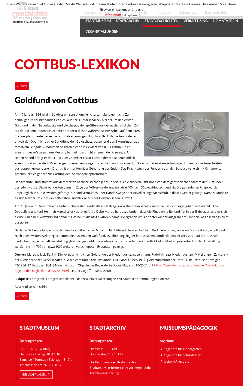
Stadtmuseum (98, 21)
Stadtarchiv (127, 21)
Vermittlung (196, 21)
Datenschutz (113, 15)
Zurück (22, 86)
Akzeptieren (130, 15)
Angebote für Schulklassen (180, 355)
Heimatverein (225, 21)
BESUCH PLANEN (36, 375)
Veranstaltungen (102, 31)
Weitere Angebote (174, 361)
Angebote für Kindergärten (181, 349)
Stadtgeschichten (161, 21)
